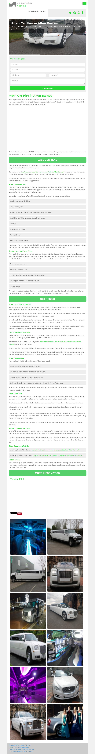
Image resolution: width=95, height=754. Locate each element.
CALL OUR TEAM (47, 160)
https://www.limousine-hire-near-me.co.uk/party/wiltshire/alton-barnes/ (55, 450)
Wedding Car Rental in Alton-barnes (22, 749)
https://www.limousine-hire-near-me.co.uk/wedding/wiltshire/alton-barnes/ (58, 455)
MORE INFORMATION (47, 473)
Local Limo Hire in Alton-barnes (20, 745)
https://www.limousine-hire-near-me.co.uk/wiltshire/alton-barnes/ (41, 172)
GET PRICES (47, 299)
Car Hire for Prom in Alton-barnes (21, 751)
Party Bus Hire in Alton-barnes (20, 747)
